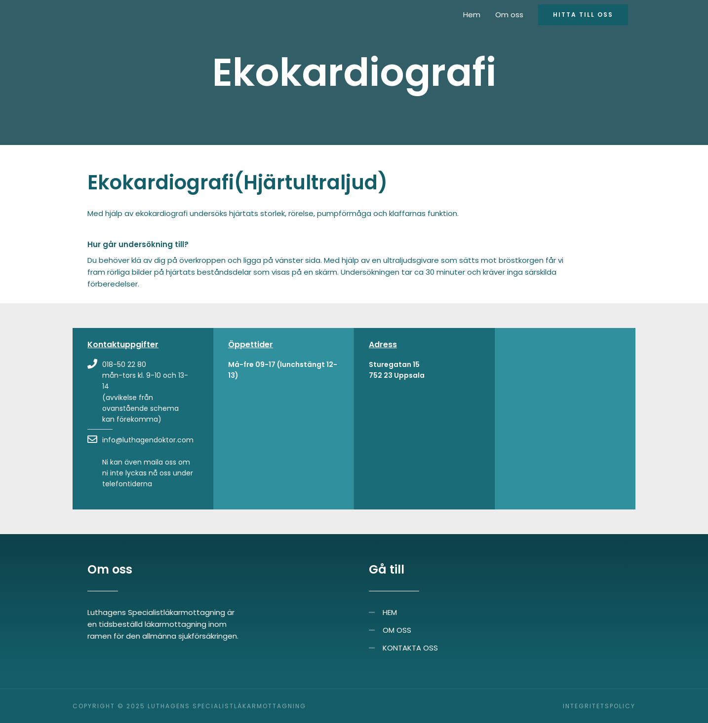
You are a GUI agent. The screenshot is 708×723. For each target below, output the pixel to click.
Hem (471, 14)
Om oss (509, 14)
